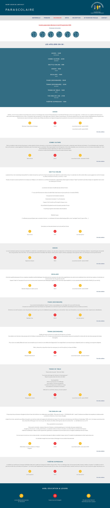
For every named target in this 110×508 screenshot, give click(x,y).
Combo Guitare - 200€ (56, 59)
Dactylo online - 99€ (56, 64)
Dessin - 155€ (56, 69)
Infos (67, 18)
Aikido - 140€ (56, 53)
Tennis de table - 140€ (56, 90)
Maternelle (36, 18)
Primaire (47, 18)
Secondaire (58, 18)
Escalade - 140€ (56, 74)
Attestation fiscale (91, 18)
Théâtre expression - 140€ (56, 101)
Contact (104, 18)
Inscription (76, 18)
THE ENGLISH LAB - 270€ (56, 96)
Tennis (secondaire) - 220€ (56, 84)
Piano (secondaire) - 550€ (56, 80)
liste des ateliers (101, 132)
